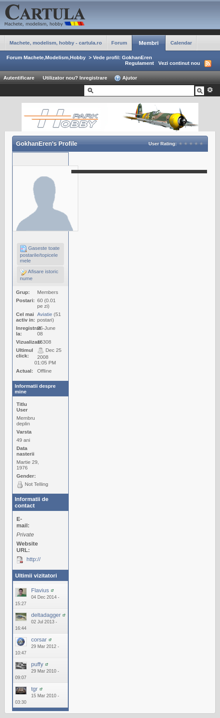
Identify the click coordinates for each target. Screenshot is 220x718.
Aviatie (44, 314)
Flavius (40, 590)
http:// (33, 559)
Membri (149, 43)
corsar (39, 639)
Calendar (181, 42)
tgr (34, 689)
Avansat (209, 90)
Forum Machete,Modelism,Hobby (46, 57)
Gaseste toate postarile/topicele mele (40, 254)
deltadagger (46, 615)
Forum (119, 42)
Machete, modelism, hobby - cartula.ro (56, 42)
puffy (37, 664)
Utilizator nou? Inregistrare (75, 77)
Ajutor (125, 78)
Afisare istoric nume (39, 274)
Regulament (139, 63)
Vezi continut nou (179, 63)
